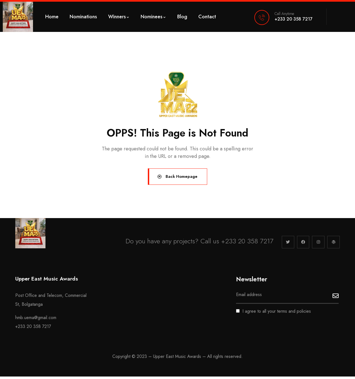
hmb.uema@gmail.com (35, 320)
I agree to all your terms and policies (273, 313)
